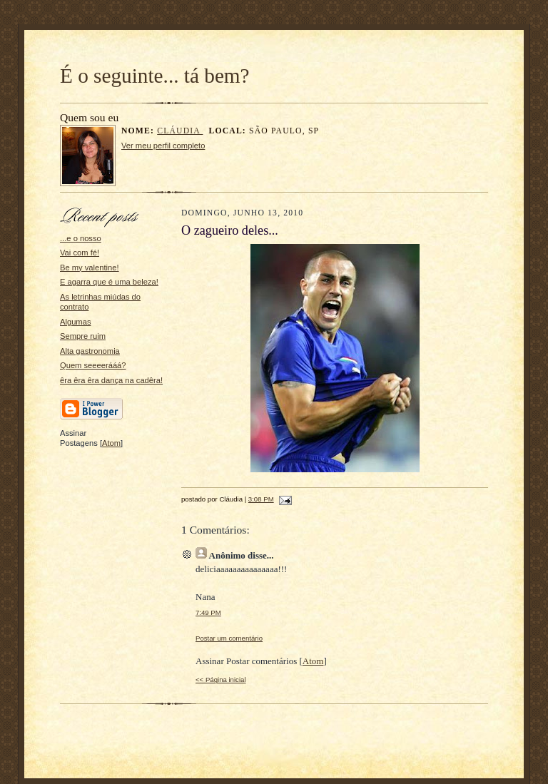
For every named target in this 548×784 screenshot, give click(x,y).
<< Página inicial (221, 679)
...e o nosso (80, 238)
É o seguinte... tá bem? (155, 75)
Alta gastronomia (90, 351)
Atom (111, 443)
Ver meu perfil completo (163, 145)
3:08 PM (261, 499)
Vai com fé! (79, 252)
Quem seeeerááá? (93, 365)
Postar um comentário (229, 638)
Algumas (75, 321)
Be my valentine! (89, 267)
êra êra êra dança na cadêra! (111, 380)
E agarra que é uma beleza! (109, 282)
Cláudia (180, 131)
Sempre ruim (83, 336)
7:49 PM (208, 612)
